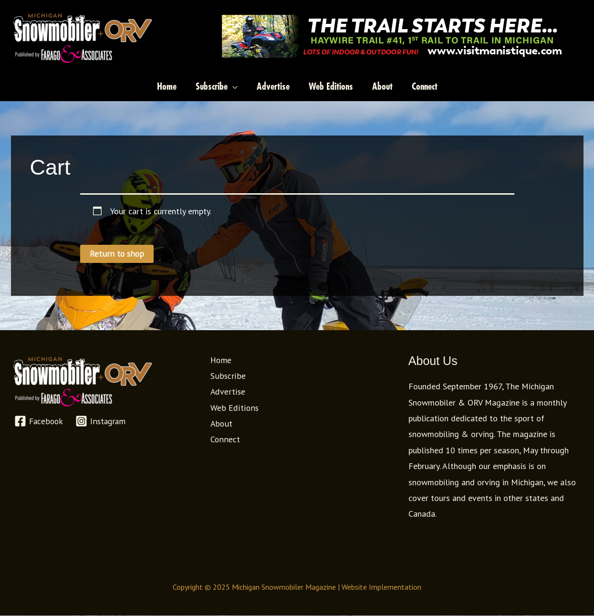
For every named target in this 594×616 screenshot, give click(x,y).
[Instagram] (102, 421)
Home (220, 360)
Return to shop (117, 253)
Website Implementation (381, 587)
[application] (233, 87)
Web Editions (233, 407)
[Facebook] (39, 421)
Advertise (227, 391)
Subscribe (226, 376)
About (220, 423)
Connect (224, 439)
